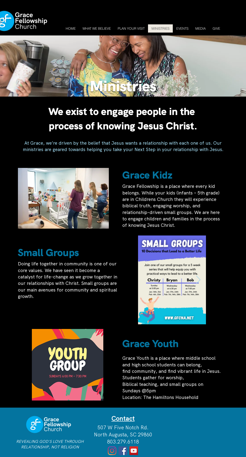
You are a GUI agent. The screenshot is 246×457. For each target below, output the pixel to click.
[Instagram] (112, 450)
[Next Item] (198, 280)
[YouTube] (133, 450)
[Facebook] (123, 450)
